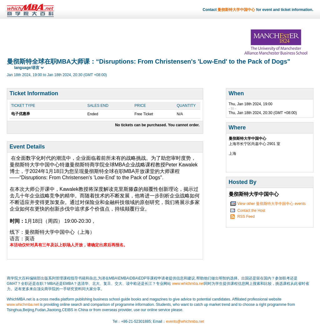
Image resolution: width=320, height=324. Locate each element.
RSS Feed (246, 216)
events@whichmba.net (185, 321)
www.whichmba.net (188, 283)
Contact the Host (251, 210)
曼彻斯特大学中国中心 (236, 10)
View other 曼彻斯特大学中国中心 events (272, 203)
